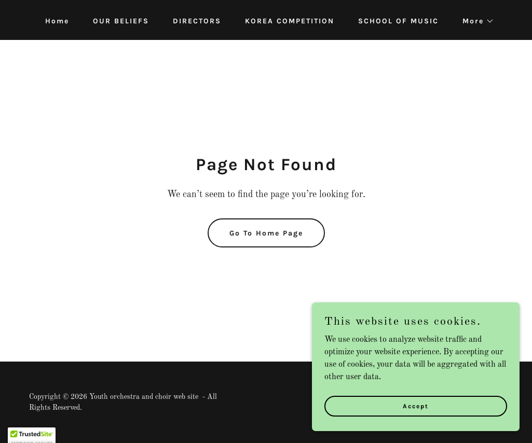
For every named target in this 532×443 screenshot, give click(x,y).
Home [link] (57, 21)
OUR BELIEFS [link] (121, 21)
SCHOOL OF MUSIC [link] (398, 21)
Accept (416, 413)
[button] (474, 21)
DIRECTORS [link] (197, 21)
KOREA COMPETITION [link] (289, 21)
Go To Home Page (266, 233)
